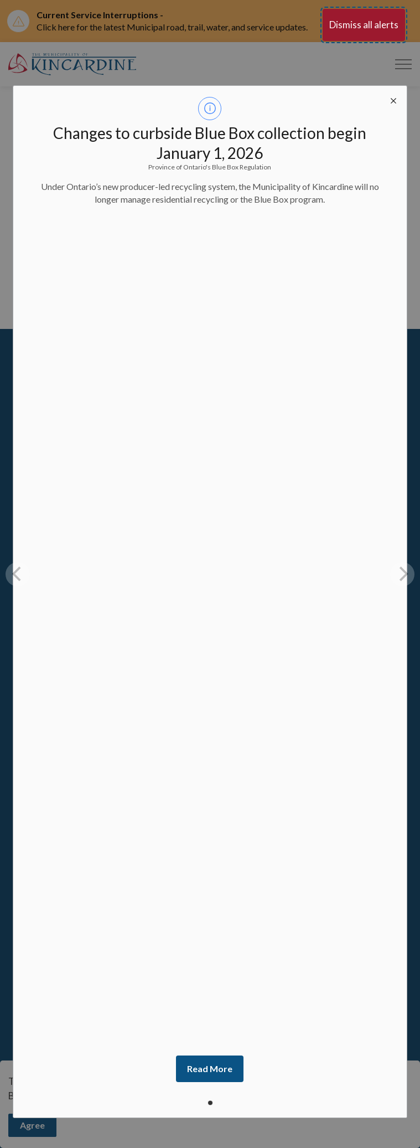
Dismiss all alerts (363, 24)
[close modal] (393, 99)
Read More (209, 1068)
